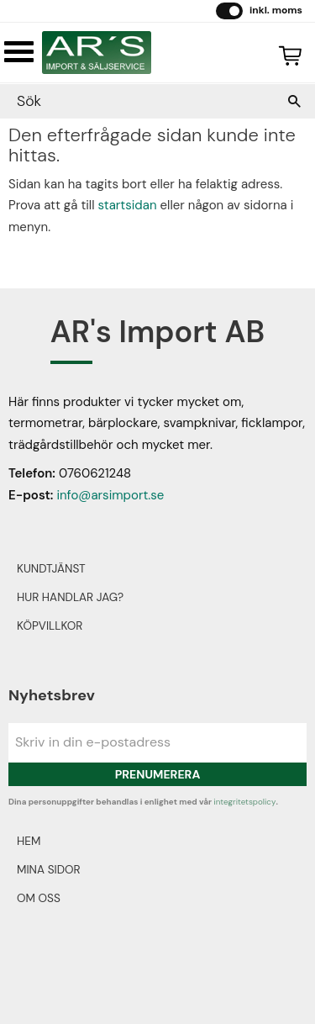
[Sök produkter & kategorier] (140, 101)
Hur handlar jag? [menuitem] (70, 597)
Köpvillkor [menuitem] (49, 626)
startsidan (127, 205)
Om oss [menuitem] (38, 898)
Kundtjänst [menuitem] (51, 569)
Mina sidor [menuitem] (49, 870)
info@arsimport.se (110, 495)
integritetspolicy (244, 801)
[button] (19, 51)
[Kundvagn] (286, 53)
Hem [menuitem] (28, 841)
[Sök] (294, 101)
